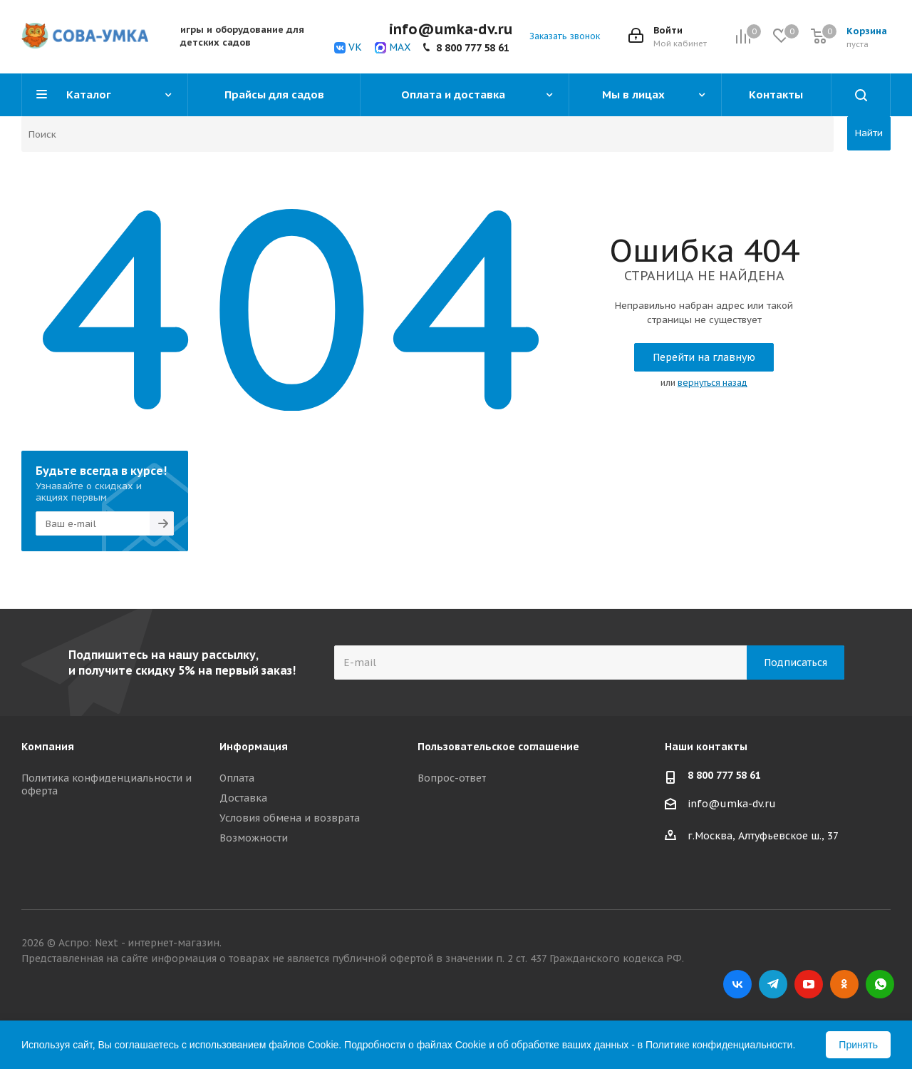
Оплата (236, 778)
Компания (47, 746)
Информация (253, 746)
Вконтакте (737, 984)
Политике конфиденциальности (719, 1044)
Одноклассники (844, 984)
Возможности (253, 838)
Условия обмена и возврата (289, 818)
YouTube (808, 984)
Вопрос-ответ (452, 778)
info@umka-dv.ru (732, 804)
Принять (858, 1044)
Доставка (243, 798)
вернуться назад (712, 382)
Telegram (773, 984)
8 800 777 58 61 (472, 47)
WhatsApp (880, 984)
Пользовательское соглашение (498, 746)
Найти (869, 133)
